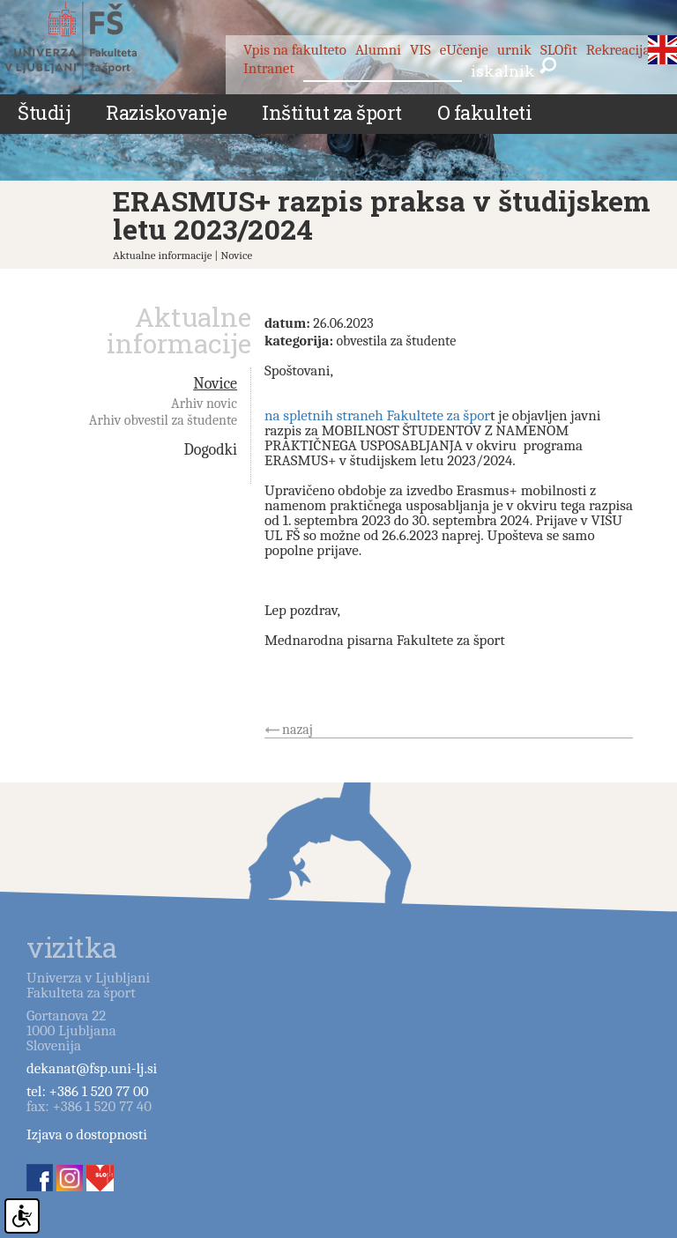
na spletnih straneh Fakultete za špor (377, 415)
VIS (420, 49)
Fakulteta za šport (90, 41)
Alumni (378, 49)
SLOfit (558, 49)
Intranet (268, 68)
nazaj (297, 730)
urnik (514, 49)
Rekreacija (618, 49)
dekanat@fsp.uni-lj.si (91, 1068)
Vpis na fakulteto (294, 49)
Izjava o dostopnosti (86, 1134)
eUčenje (464, 49)
